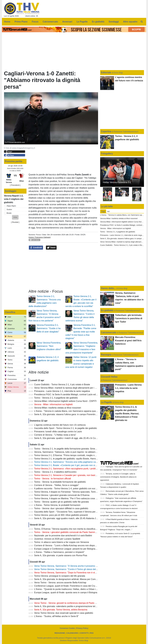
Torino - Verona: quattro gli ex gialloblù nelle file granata (61, 502)
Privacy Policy (82, 628)
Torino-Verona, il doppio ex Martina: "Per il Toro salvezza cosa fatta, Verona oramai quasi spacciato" (83, 498)
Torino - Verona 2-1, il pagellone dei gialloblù (56, 398)
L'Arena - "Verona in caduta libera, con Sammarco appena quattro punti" (69, 411)
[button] (15, 217)
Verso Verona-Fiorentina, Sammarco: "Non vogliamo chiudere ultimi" (49, 346)
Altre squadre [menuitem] (130, 21)
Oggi (103, 211)
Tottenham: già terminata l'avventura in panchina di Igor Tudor (128, 318)
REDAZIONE (60, 633)
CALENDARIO (72, 633)
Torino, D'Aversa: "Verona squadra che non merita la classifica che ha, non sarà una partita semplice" (84, 529)
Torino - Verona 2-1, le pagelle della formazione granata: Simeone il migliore (71, 448)
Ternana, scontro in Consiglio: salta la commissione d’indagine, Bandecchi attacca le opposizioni (118, 477)
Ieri (108, 211)
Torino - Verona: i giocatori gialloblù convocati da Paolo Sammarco (66, 532)
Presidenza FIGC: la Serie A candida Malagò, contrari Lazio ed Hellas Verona (72, 394)
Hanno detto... (108, 288)
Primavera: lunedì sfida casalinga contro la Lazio (58, 431)
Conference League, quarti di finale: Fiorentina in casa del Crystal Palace (70, 586)
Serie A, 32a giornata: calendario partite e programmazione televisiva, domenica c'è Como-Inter (81, 606)
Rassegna (106, 354)
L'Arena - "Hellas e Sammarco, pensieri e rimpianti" (59, 552)
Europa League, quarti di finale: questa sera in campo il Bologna (65, 592)
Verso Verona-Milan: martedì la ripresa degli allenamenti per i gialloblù (68, 388)
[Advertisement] (63, 269)
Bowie (9, 213)
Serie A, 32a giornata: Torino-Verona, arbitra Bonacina (60, 609)
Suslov (9, 209)
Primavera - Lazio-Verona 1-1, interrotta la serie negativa (62, 391)
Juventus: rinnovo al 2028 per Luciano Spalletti (57, 539)
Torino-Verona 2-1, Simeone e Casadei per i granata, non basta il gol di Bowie (72, 475)
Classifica (10, 312)
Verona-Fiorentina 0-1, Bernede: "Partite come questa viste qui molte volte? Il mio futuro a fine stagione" (80, 331)
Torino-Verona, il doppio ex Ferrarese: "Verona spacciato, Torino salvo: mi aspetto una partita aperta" (83, 492)
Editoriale (106, 72)
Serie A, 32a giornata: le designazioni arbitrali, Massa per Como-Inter (68, 579)
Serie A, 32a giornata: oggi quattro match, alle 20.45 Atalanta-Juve (66, 518)
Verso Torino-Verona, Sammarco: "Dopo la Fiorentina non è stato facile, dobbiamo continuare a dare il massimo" (89, 572)
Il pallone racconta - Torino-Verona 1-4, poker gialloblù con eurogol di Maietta (72, 488)
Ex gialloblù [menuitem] (98, 21)
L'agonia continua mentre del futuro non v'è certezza (60, 425)
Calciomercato (108, 332)
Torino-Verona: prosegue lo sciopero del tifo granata (59, 576)
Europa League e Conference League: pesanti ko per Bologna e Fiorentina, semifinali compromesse (83, 549)
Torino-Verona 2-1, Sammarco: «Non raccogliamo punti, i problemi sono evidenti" (74, 468)
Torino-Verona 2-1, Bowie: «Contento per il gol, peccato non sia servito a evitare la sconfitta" (79, 465)
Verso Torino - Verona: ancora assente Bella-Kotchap (60, 582)
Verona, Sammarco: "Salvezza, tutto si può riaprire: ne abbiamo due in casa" (71, 452)
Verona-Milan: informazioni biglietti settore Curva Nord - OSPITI (65, 401)
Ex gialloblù (107, 310)
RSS (91, 633)
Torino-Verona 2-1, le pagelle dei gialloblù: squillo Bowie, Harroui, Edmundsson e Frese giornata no (83, 458)
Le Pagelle (106, 402)
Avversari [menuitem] (67, 21)
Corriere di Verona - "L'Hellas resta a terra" (55, 435)
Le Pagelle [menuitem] (82, 21)
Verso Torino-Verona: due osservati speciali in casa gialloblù (63, 613)
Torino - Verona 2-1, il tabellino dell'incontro (55, 472)
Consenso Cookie (67, 628)
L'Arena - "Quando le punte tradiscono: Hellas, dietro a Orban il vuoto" (68, 589)
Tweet (51, 247)
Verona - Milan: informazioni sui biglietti (53, 404)
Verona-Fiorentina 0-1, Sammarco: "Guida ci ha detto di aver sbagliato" (49, 328)
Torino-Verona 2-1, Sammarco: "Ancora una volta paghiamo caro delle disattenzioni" (75, 462)
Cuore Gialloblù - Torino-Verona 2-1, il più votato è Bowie (62, 384)
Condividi (36, 247)
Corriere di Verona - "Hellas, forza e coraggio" (56, 485)
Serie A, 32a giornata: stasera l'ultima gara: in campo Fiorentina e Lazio (69, 414)
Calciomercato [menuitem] (50, 21)
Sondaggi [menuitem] (114, 21)
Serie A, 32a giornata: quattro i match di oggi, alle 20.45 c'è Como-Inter (69, 438)
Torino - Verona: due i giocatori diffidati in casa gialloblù (61, 508)
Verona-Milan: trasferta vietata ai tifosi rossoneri (57, 408)
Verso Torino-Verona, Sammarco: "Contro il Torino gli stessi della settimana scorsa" (75, 569)
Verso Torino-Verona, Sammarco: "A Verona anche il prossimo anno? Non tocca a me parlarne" (81, 566)
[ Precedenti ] (15, 185)
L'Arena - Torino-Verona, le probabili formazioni (57, 505)
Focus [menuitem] (35, 21)
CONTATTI (84, 633)
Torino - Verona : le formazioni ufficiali (52, 478)
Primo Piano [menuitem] (21, 21)
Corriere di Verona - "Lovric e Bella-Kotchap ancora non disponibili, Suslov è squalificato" (77, 545)
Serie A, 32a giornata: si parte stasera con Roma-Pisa (60, 555)
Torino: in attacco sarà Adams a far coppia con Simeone (61, 542)
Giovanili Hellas (109, 377)
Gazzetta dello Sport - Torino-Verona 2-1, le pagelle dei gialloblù (65, 428)
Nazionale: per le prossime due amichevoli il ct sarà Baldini (63, 535)
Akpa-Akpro (11, 206)
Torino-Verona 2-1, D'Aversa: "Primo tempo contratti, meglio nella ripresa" (70, 455)
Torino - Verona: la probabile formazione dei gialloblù (60, 482)
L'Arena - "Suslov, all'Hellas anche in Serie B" (56, 616)
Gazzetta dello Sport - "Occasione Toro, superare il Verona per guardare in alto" (73, 512)
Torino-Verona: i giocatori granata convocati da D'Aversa (61, 495)
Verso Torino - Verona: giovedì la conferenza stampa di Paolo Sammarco (70, 603)
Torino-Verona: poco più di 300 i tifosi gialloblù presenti (61, 515)
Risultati (15, 222)
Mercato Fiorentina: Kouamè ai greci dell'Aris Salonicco (128, 340)
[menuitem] (141, 22)
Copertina (106, 131)
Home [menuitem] (7, 21)
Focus (38, 235)
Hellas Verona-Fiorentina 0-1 (117, 182)
